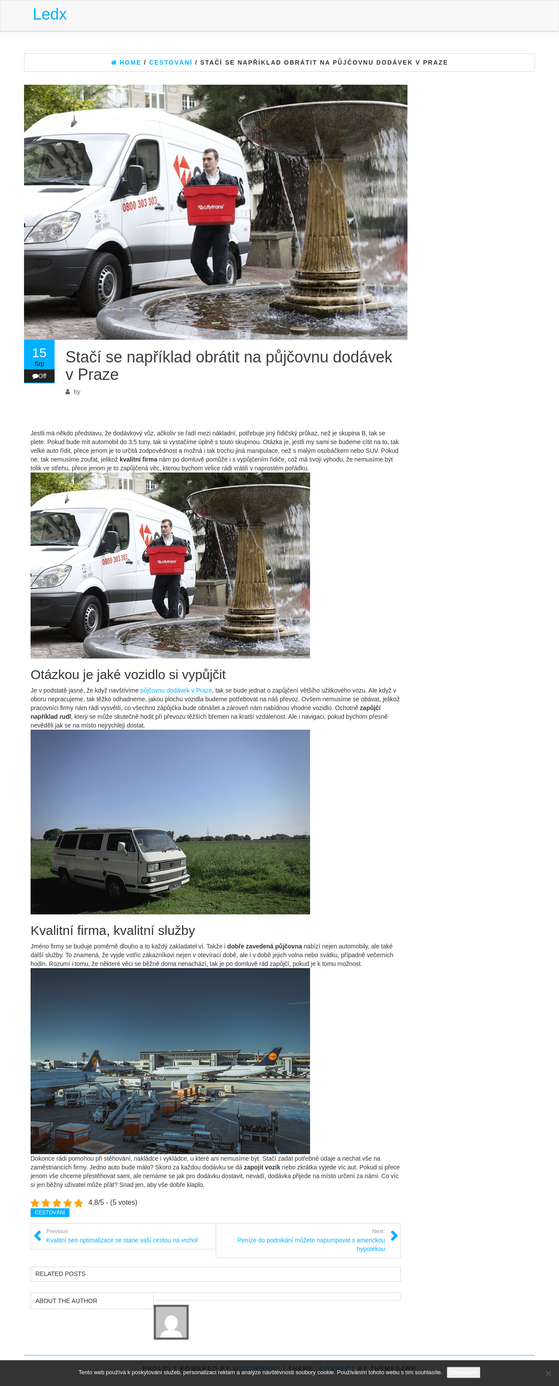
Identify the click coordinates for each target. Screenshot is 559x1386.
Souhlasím (463, 1372)
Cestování (50, 1213)
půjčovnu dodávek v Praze (176, 690)
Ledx (50, 14)
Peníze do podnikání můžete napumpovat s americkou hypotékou (300, 1240)
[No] (548, 1373)
